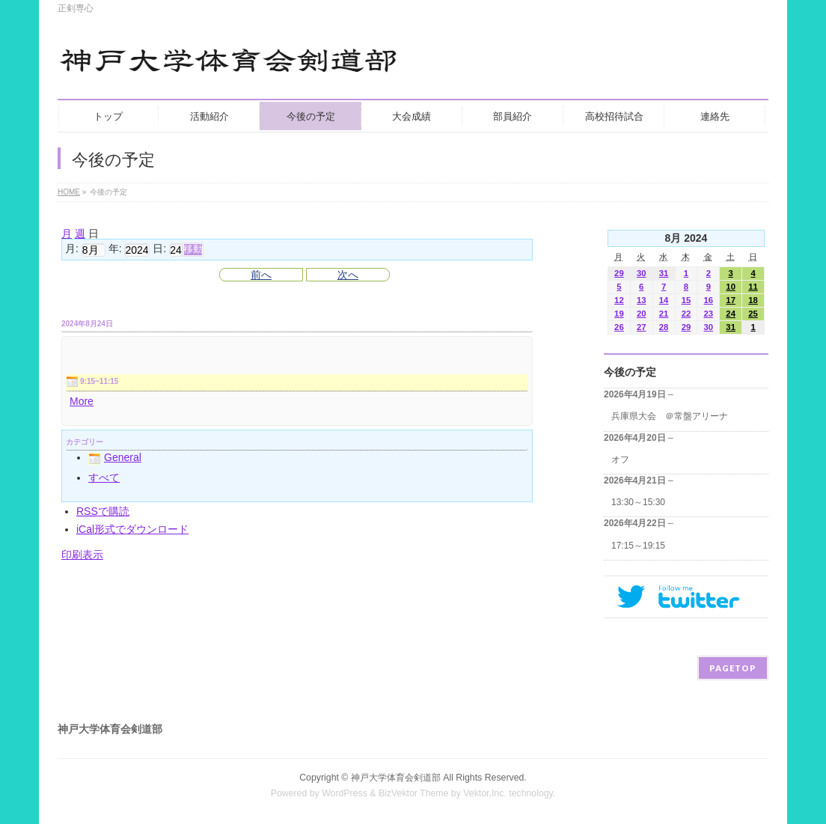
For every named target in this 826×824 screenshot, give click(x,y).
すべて (104, 477)
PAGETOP (732, 668)
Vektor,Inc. (485, 793)
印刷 (82, 555)
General (114, 457)
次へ (347, 275)
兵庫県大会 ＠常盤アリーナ (669, 416)
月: (72, 249)
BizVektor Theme (414, 793)
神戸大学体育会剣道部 (396, 777)
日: (159, 249)
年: (115, 249)
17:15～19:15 (638, 545)
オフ (620, 459)
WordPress (344, 793)
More (82, 401)
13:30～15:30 (638, 502)
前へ (261, 275)
